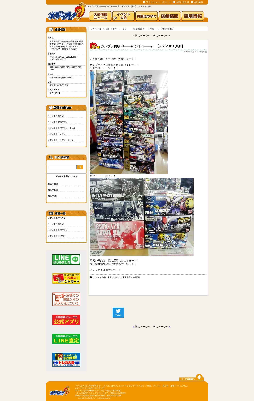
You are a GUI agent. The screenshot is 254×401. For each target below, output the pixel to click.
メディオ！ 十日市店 (57, 134)
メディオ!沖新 (100, 277)
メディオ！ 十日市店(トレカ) (60, 140)
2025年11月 (53, 184)
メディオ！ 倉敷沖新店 (58, 122)
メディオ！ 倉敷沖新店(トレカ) (61, 128)
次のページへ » (162, 35)
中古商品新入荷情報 (131, 277)
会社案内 (198, 2)
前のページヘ (142, 326)
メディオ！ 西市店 (56, 116)
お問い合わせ (182, 2)
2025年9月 (52, 196)
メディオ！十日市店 (56, 236)
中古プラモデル (114, 277)
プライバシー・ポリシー (158, 2)
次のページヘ (160, 326)
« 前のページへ (141, 35)
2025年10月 (53, 190)
